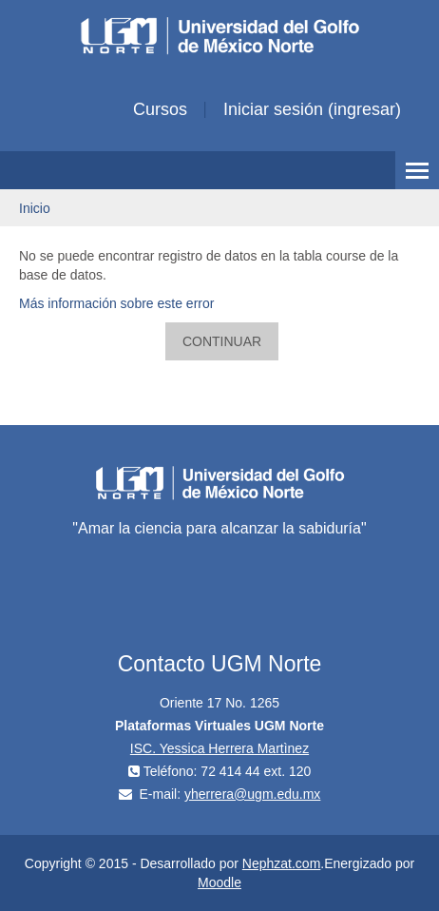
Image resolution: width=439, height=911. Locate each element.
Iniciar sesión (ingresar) (312, 109)
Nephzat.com (281, 863)
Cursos (160, 109)
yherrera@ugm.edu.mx (252, 794)
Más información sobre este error (116, 303)
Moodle (219, 882)
